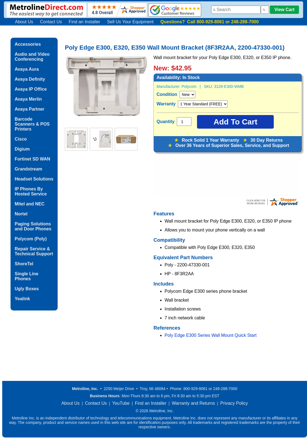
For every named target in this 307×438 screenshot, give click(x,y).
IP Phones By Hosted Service (31, 191)
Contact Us (51, 21)
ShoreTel (24, 263)
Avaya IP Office (31, 89)
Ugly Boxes (27, 288)
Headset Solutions (34, 179)
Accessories (28, 44)
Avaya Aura (27, 69)
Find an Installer (84, 21)
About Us (24, 21)
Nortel (21, 214)
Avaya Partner (29, 109)
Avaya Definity (30, 79)
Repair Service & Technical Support (34, 251)
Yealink (22, 298)
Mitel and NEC (30, 204)
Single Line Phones (26, 276)
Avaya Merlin (28, 99)
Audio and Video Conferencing (32, 57)
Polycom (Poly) (31, 238)
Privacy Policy (234, 403)
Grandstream (28, 169)
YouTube (121, 403)
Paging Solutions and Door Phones (33, 226)
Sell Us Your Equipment (130, 21)
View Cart (284, 9)
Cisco (21, 139)
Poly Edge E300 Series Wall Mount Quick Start (211, 335)
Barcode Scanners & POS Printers (32, 124)
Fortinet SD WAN (32, 159)
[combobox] (236, 10)
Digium (22, 149)
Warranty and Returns (193, 403)
